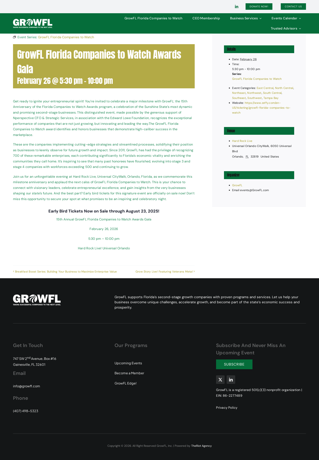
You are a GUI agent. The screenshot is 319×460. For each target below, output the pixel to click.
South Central (272, 93)
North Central (284, 88)
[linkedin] (236, 6)
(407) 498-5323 (25, 411)
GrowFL (237, 185)
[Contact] (293, 6)
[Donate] (259, 6)
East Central (265, 88)
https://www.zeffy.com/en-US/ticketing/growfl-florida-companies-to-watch (261, 107)
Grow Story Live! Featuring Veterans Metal (164, 271)
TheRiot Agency (201, 446)
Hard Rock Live (242, 141)
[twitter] (220, 379)
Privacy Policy (226, 407)
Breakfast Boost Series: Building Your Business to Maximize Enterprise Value (66, 271)
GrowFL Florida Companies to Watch (257, 79)
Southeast (239, 98)
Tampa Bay (271, 98)
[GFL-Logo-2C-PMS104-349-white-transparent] (32, 20)
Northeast (239, 93)
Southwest (254, 98)
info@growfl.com (26, 386)
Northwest (254, 93)
